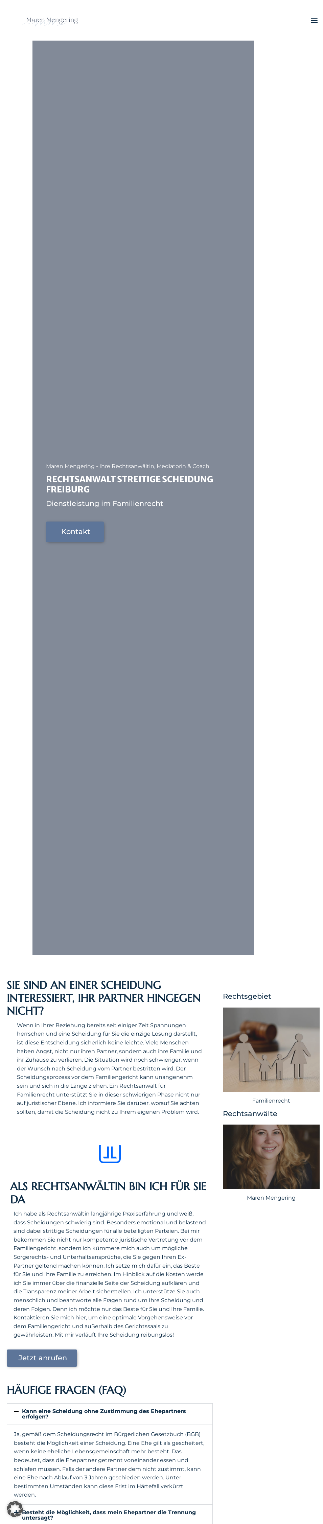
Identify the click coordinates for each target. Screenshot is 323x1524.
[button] (314, 20)
